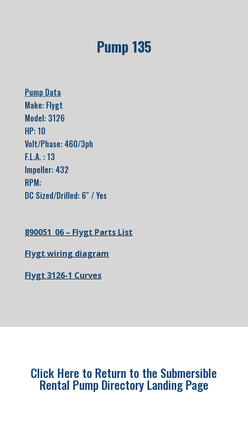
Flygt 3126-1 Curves (63, 275)
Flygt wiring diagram (67, 253)
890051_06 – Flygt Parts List (79, 232)
